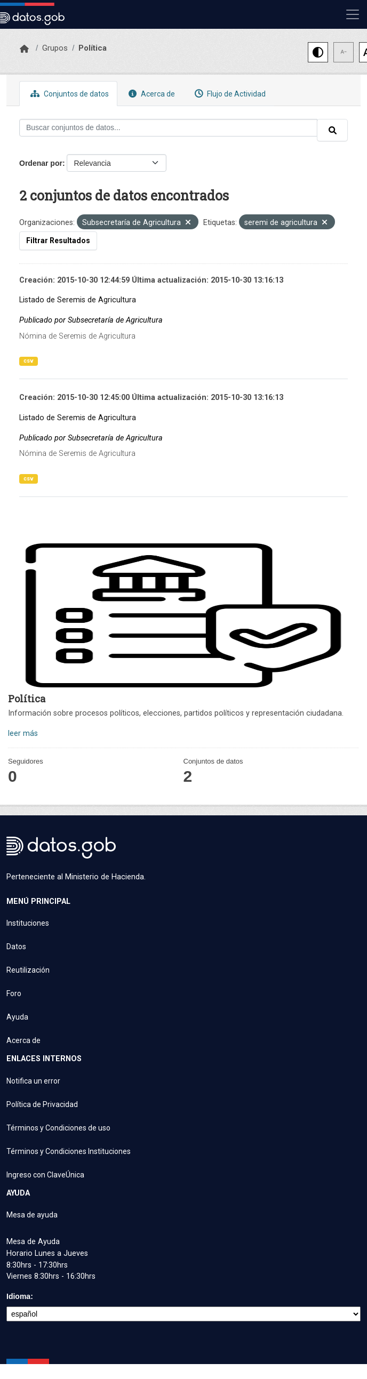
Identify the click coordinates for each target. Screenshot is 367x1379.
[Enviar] (332, 130)
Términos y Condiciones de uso (58, 1128)
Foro (13, 993)
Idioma (18, 1296)
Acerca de (150, 93)
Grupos (55, 48)
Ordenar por (40, 163)
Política (92, 48)
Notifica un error (33, 1081)
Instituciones (27, 923)
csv (28, 360)
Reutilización (28, 970)
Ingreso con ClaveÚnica (45, 1174)
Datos (16, 946)
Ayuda (17, 1017)
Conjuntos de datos (68, 93)
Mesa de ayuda (32, 1214)
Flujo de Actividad (229, 93)
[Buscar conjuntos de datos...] (168, 128)
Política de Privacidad (42, 1104)
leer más (23, 733)
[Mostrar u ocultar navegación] (352, 14)
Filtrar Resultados (58, 240)
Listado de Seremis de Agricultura (77, 299)
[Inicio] (24, 49)
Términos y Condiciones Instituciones (68, 1151)
